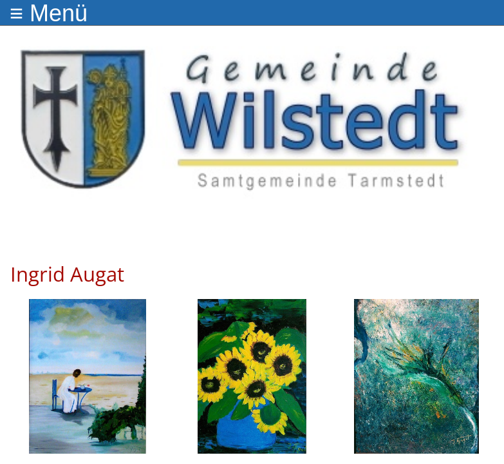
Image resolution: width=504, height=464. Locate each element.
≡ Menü (49, 13)
